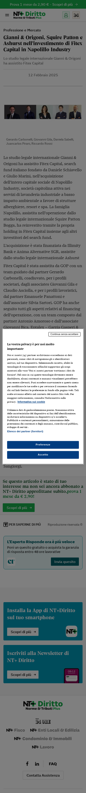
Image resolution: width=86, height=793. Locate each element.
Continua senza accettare (64, 334)
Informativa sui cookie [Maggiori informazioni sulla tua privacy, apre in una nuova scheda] (31, 401)
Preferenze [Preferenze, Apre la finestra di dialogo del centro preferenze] (43, 444)
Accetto (43, 454)
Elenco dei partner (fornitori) (25, 431)
